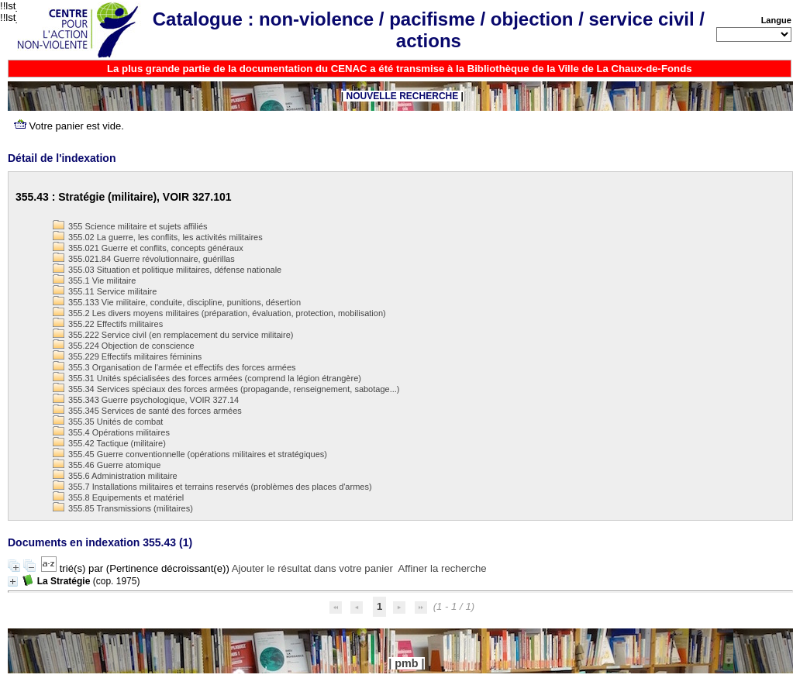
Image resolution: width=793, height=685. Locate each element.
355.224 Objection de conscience (124, 345)
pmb (406, 663)
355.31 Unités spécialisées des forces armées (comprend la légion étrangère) (207, 378)
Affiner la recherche (442, 568)
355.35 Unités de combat (108, 421)
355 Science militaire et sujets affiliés (130, 226)
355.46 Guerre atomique (106, 465)
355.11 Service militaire (105, 291)
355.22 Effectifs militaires (108, 324)
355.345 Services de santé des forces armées (147, 410)
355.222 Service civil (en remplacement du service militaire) (173, 334)
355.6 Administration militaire (115, 475)
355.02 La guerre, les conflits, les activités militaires (158, 237)
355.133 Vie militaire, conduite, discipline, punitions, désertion (177, 302)
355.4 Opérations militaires (111, 432)
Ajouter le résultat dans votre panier (312, 568)
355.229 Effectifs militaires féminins (127, 356)
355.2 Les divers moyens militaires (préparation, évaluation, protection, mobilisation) (219, 313)
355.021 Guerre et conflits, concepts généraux (148, 248)
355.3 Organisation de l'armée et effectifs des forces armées (174, 367)
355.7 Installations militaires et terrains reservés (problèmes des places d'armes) (212, 486)
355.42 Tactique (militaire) (109, 443)
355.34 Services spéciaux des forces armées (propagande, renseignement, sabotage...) (226, 389)
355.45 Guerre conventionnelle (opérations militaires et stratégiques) (190, 454)
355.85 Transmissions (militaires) (123, 508)
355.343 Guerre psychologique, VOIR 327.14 (146, 399)
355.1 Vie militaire (94, 280)
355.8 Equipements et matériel (118, 497)
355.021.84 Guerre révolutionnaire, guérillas (144, 258)
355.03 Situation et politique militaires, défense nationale (167, 269)
